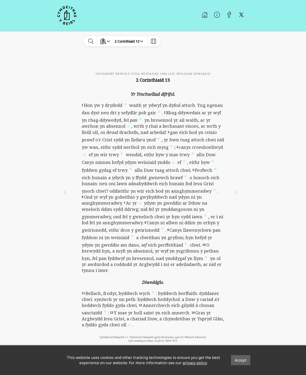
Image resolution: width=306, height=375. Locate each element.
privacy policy (195, 362)
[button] (125, 103)
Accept (240, 360)
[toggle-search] (91, 41)
